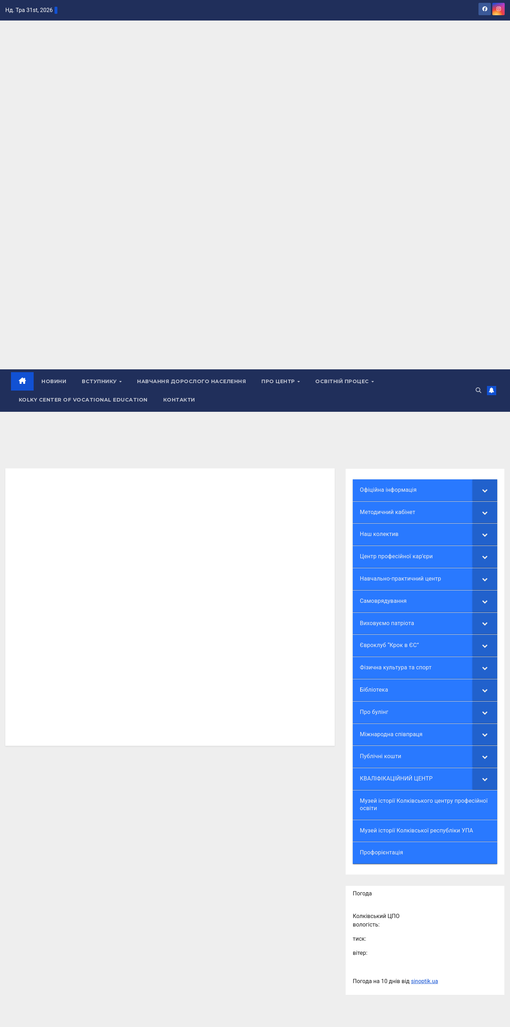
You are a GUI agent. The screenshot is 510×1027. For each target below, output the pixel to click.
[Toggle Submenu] (484, 490)
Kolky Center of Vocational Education (83, 400)
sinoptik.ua (424, 981)
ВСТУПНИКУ (100, 381)
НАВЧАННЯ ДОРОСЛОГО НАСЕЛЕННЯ (191, 381)
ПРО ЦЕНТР (279, 381)
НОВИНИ (54, 381)
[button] (478, 390)
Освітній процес (343, 381)
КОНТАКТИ (179, 400)
